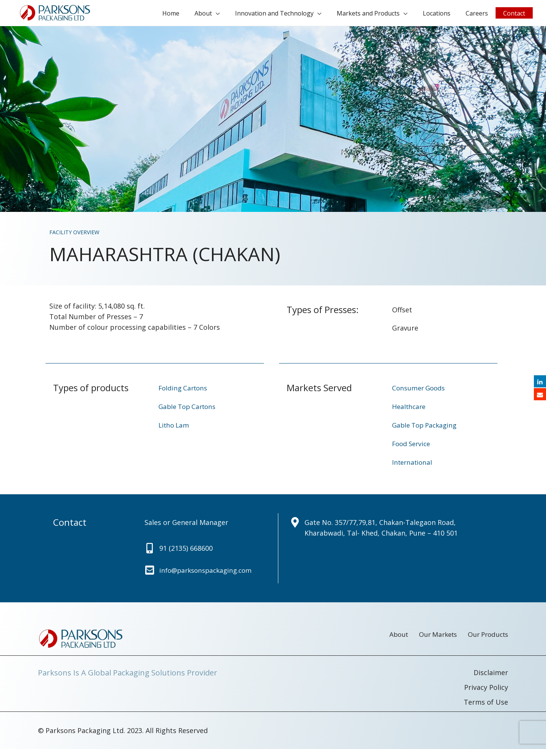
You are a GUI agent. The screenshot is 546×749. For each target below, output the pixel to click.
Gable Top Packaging (426, 427)
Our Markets (424, 635)
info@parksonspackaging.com (208, 571)
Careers (482, 14)
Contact (516, 14)
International (413, 464)
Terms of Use (486, 702)
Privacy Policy (486, 688)
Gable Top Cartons (189, 409)
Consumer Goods (420, 391)
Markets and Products (381, 14)
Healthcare (410, 409)
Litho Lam (174, 427)
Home (195, 14)
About (224, 14)
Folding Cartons (184, 391)
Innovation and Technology (291, 14)
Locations (446, 14)
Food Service (412, 445)
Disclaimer (491, 673)
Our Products (486, 635)
